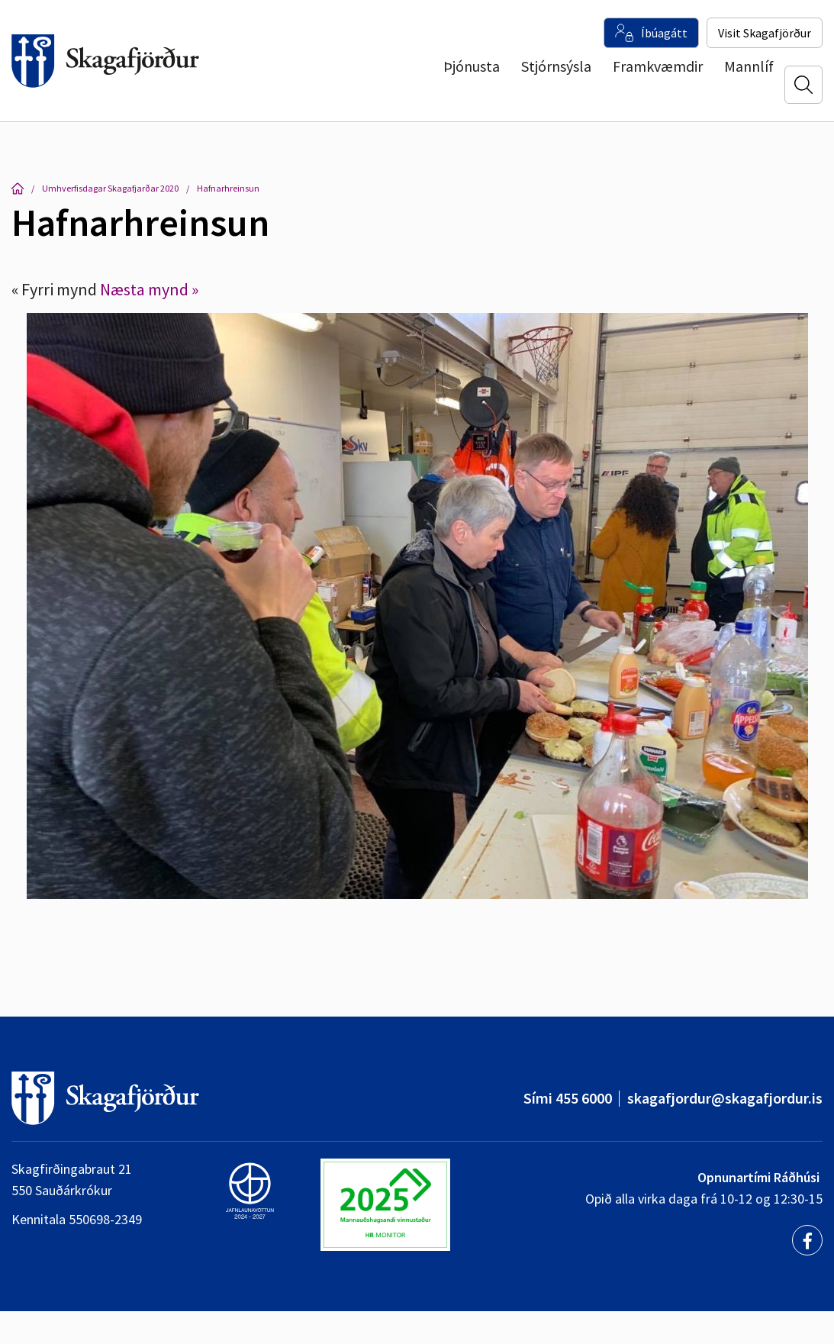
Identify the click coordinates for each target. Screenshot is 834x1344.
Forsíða (17, 188)
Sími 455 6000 (567, 1097)
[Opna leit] (803, 85)
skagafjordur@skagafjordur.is (725, 1097)
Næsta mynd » (149, 289)
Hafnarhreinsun (228, 188)
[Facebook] (807, 1240)
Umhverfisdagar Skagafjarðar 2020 (110, 188)
